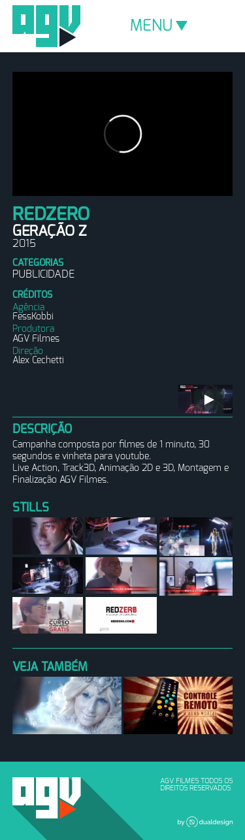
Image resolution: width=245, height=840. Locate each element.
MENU (159, 26)
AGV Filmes (46, 26)
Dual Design (205, 821)
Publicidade (43, 274)
